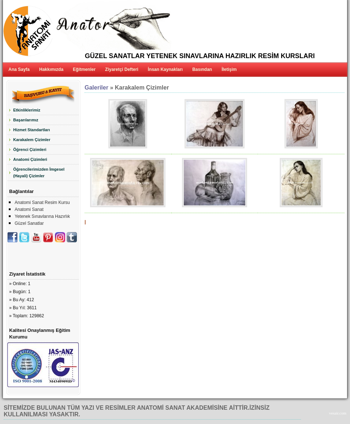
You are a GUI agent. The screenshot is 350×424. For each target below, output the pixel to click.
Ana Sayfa (19, 69)
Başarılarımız (25, 120)
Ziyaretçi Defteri (121, 69)
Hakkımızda (51, 69)
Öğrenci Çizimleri (29, 149)
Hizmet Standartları (31, 130)
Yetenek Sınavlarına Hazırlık (42, 216)
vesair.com (337, 413)
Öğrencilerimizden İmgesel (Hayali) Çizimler (38, 172)
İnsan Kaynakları (165, 69)
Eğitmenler (84, 69)
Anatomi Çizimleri (30, 159)
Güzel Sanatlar (29, 223)
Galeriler (96, 87)
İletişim (229, 69)
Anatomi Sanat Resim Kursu (42, 202)
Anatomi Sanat (29, 209)
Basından (202, 69)
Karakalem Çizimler (32, 139)
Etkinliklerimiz (26, 110)
